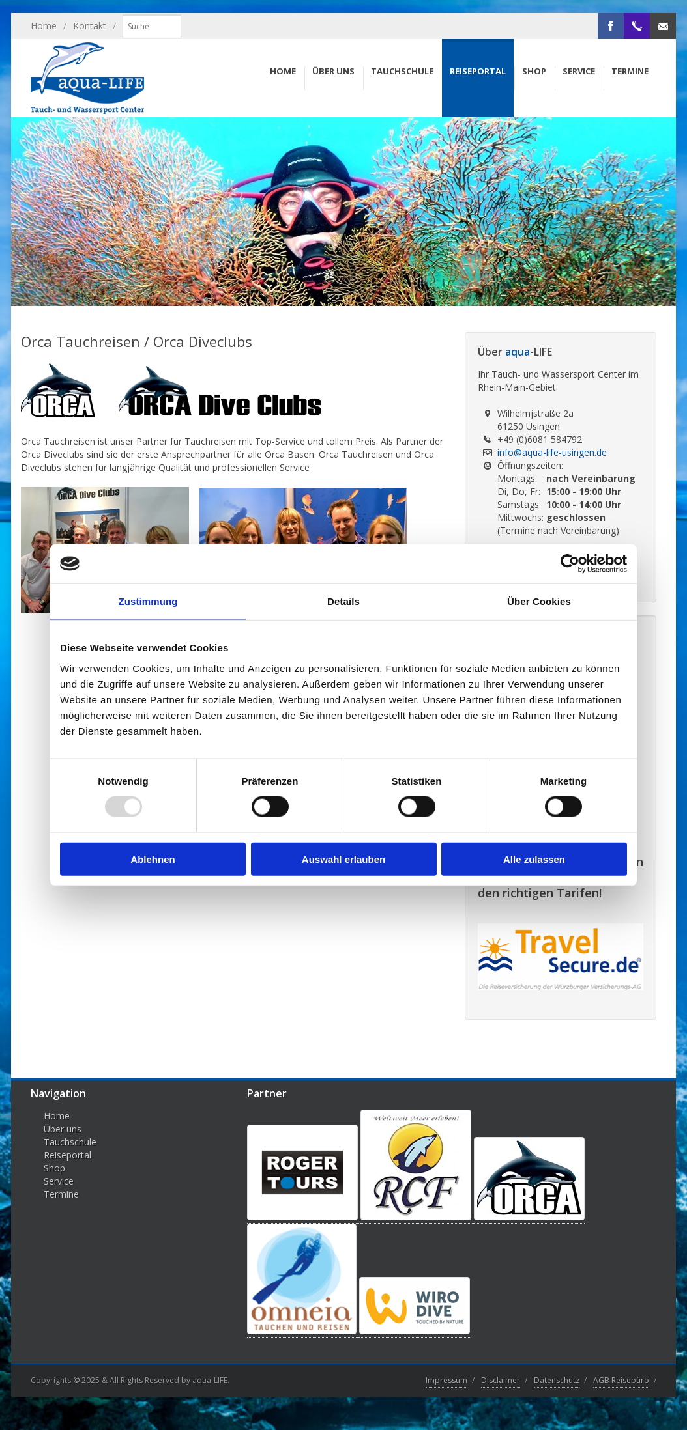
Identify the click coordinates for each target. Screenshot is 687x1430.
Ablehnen (152, 858)
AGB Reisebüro (621, 1380)
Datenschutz (556, 1380)
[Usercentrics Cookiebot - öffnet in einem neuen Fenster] (570, 564)
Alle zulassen (534, 858)
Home (44, 26)
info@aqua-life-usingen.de (552, 452)
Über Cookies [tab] (539, 601)
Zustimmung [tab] (148, 601)
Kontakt (89, 26)
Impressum (446, 1380)
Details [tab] (343, 601)
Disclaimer (500, 1380)
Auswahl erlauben (343, 858)
